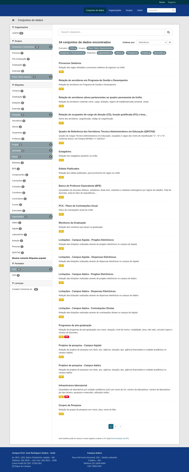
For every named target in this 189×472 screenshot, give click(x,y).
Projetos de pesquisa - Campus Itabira (80, 365)
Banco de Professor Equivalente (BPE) (80, 186)
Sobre (140, 10)
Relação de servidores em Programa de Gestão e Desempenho (93, 80)
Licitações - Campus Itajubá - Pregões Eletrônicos (86, 240)
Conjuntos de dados (95, 10)
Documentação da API (119, 438)
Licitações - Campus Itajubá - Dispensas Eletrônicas (87, 257)
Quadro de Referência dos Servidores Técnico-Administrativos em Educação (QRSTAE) (107, 131)
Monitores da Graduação (72, 223)
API (104, 438)
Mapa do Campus (23, 466)
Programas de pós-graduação (75, 325)
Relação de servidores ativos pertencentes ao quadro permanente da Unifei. (101, 97)
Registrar (172, 2)
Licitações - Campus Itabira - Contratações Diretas (86, 308)
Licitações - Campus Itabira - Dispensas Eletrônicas (87, 291)
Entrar (162, 2)
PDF (66, 337)
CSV (61, 72)
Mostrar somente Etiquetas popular (29, 258)
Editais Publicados (69, 168)
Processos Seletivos (70, 63)
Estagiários (65, 151)
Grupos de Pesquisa (70, 405)
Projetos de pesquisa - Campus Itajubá (80, 345)
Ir (170, 42)
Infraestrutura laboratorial (73, 385)
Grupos (129, 10)
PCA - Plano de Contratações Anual (78, 206)
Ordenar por (128, 42)
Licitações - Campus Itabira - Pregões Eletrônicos (86, 274)
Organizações (115, 10)
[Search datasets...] (112, 32)
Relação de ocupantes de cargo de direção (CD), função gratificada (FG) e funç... (103, 114)
